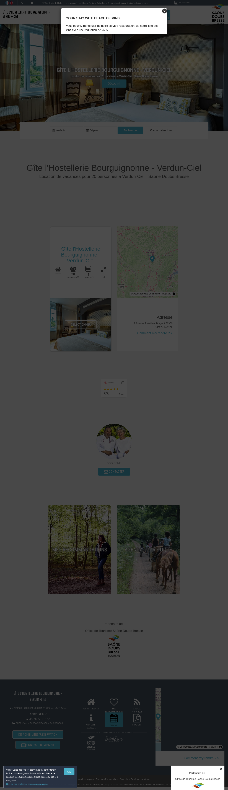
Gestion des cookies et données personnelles (27, 784)
